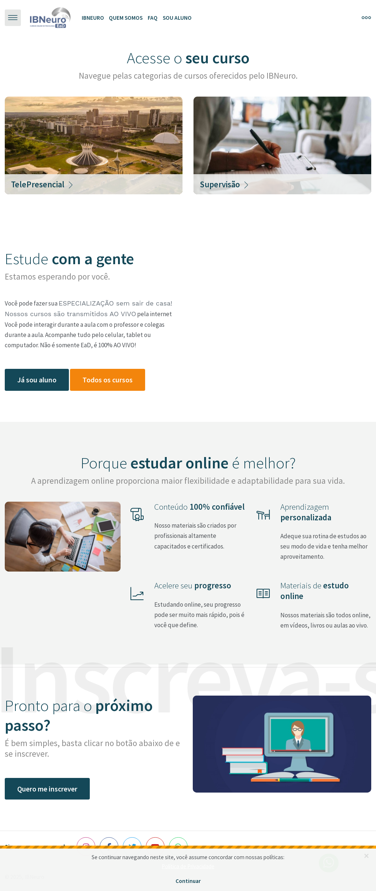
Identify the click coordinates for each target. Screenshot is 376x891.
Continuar (188, 880)
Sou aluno (177, 17)
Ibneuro (93, 17)
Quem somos (126, 17)
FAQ (153, 17)
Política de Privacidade (188, 866)
